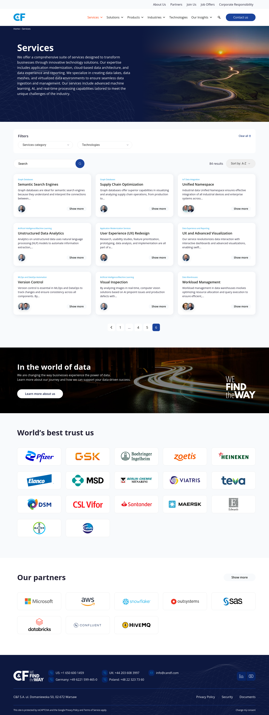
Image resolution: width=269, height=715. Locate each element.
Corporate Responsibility (236, 4)
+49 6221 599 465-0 (83, 680)
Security (227, 697)
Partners (176, 4)
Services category (34, 145)
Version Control (30, 282)
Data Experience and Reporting (195, 228)
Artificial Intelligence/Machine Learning (35, 228)
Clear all (245, 135)
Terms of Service (92, 710)
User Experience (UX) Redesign (124, 233)
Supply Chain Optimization (121, 184)
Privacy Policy (205, 697)
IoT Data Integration (191, 179)
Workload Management (201, 282)
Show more (76, 208)
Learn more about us (40, 394)
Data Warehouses (190, 277)
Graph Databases (25, 179)
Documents (247, 697)
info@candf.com (167, 673)
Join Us (191, 4)
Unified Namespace (198, 184)
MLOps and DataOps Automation (32, 277)
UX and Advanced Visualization (207, 233)
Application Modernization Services (115, 228)
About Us (159, 4)
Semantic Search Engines (38, 184)
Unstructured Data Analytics (41, 233)
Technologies (91, 145)
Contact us (240, 17)
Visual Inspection (114, 282)
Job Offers (208, 4)
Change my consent (246, 710)
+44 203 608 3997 (127, 673)
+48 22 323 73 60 (132, 680)
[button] (219, 17)
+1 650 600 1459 (72, 673)
